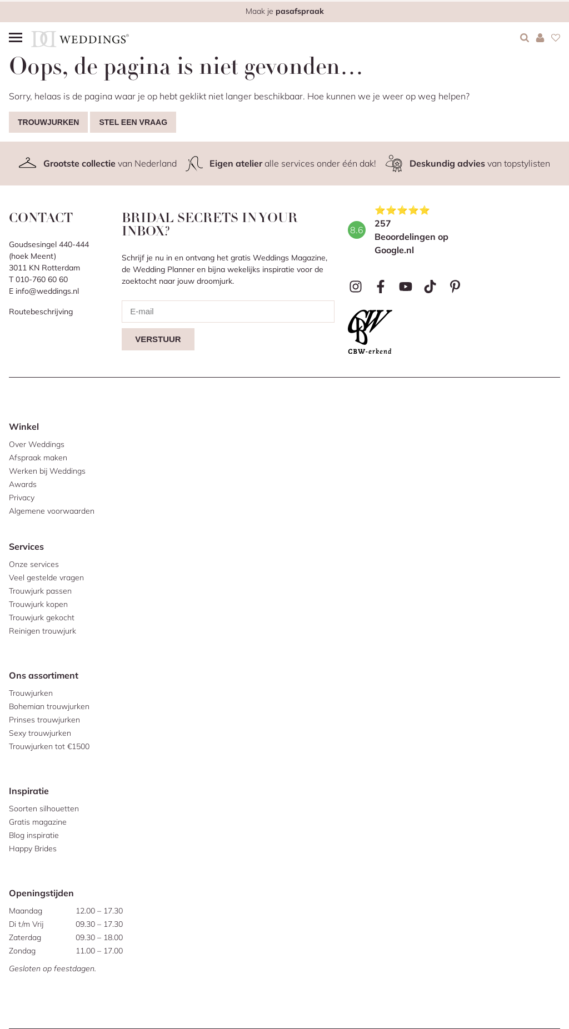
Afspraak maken (38, 458)
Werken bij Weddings (47, 471)
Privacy (21, 498)
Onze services (34, 564)
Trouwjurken (48, 122)
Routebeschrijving (41, 312)
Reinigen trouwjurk (42, 631)
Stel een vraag (133, 122)
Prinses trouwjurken (44, 720)
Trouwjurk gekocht (41, 618)
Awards (23, 484)
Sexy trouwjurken (40, 733)
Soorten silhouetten (44, 809)
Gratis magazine (38, 822)
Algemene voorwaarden (51, 511)
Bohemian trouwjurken (49, 706)
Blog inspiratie (34, 835)
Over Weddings (36, 444)
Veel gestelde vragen (46, 578)
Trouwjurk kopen (38, 604)
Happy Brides (33, 849)
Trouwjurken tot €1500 (49, 746)
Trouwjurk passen (40, 591)
